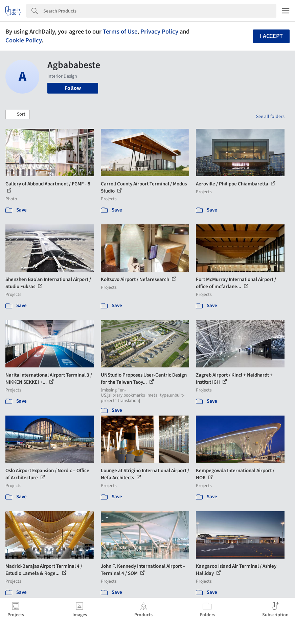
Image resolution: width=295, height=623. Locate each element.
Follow (73, 88)
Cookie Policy (23, 40)
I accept (271, 36)
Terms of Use (120, 31)
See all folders (270, 116)
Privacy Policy (159, 31)
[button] (17, 114)
